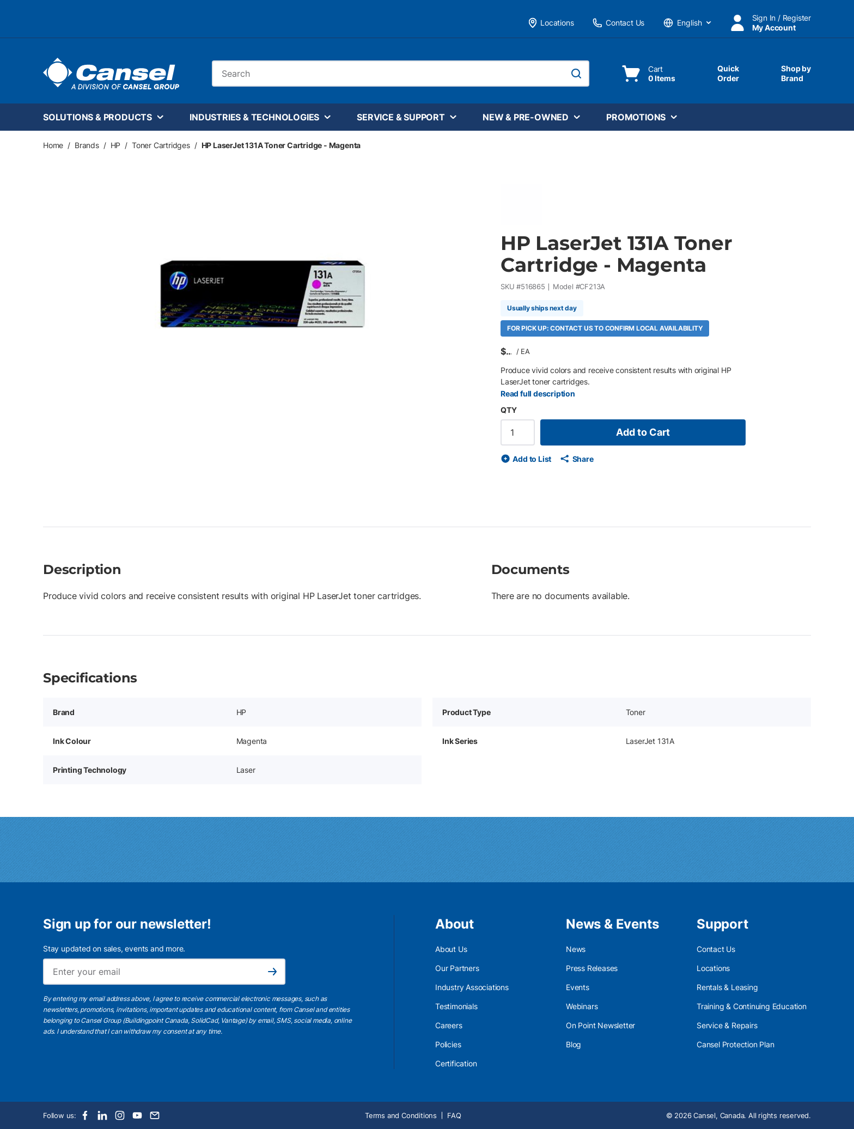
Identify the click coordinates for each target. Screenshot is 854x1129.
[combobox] (400, 73)
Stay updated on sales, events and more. (114, 948)
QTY (508, 409)
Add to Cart (643, 432)
